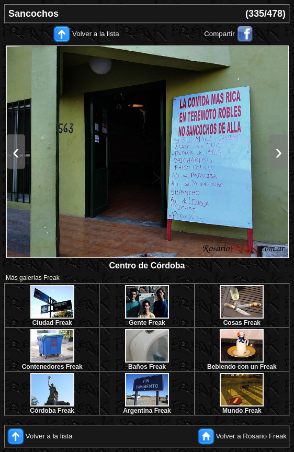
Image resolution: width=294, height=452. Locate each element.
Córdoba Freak (52, 410)
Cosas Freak (242, 322)
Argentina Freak (147, 410)
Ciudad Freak (52, 322)
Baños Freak (147, 366)
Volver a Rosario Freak (251, 435)
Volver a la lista (95, 34)
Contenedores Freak (52, 366)
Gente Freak (147, 322)
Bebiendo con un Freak (242, 366)
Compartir (219, 34)
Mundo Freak (242, 410)
